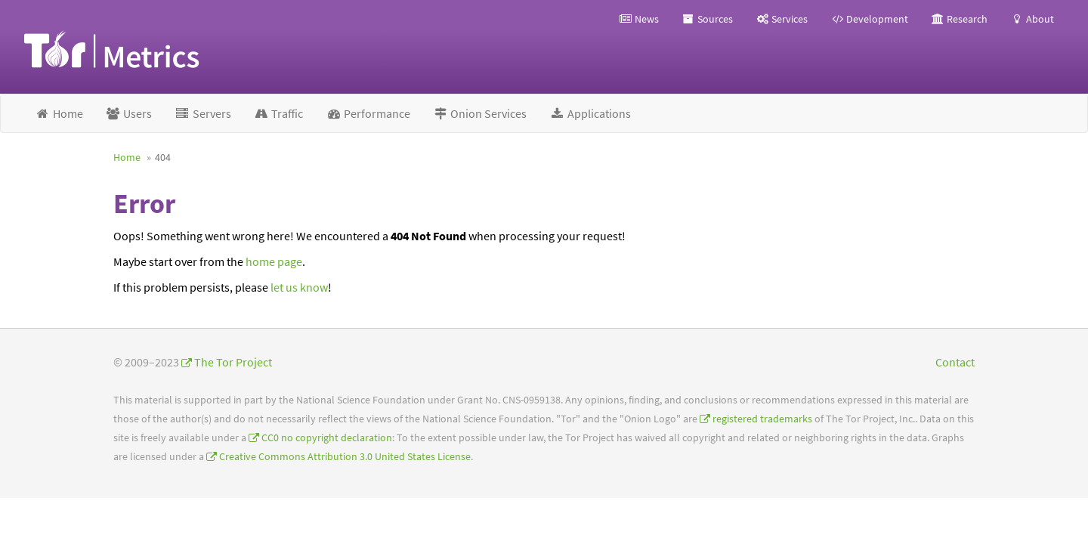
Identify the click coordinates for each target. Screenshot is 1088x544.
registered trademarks (762, 419)
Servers (203, 113)
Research (959, 19)
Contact (955, 361)
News (639, 19)
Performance (368, 113)
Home (59, 113)
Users (129, 113)
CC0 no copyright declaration (326, 437)
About (1032, 19)
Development (869, 19)
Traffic (279, 113)
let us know (299, 287)
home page (274, 261)
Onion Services (480, 113)
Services (782, 19)
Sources (707, 19)
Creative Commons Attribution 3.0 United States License (345, 456)
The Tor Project (233, 361)
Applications (590, 113)
